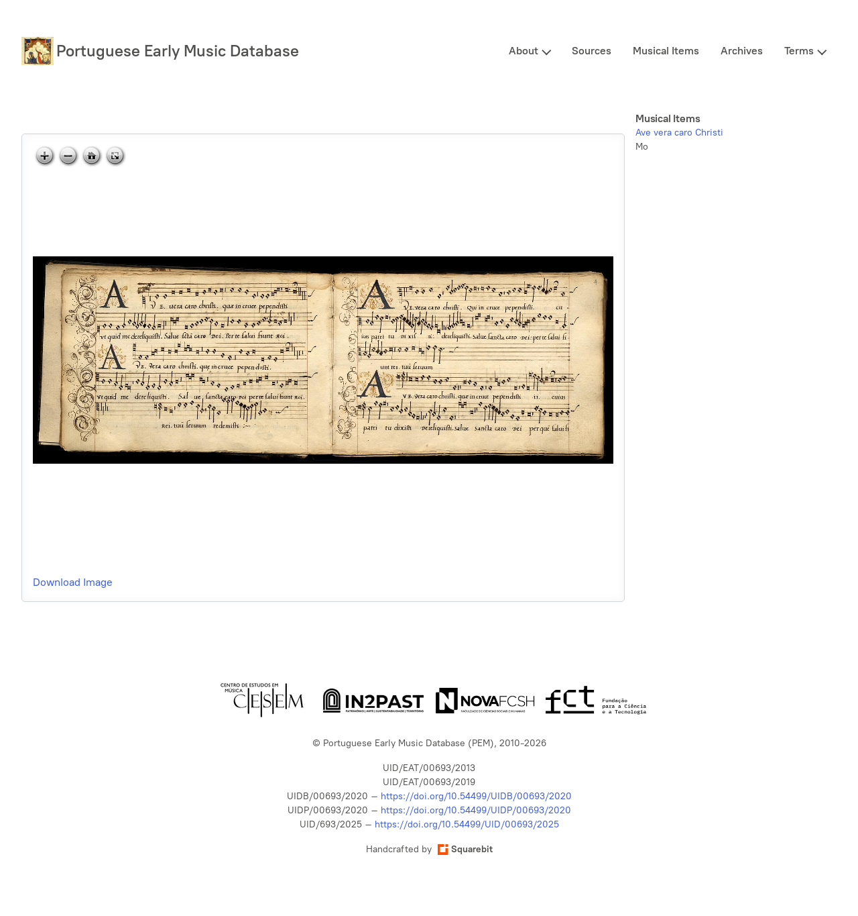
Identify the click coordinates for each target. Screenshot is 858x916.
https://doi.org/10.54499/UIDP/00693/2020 (476, 810)
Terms (799, 50)
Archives (742, 50)
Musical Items (666, 50)
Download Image (73, 582)
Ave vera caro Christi (679, 132)
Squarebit (465, 849)
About (523, 50)
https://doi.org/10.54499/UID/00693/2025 (467, 824)
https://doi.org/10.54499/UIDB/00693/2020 (476, 796)
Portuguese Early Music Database (177, 50)
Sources (591, 50)
